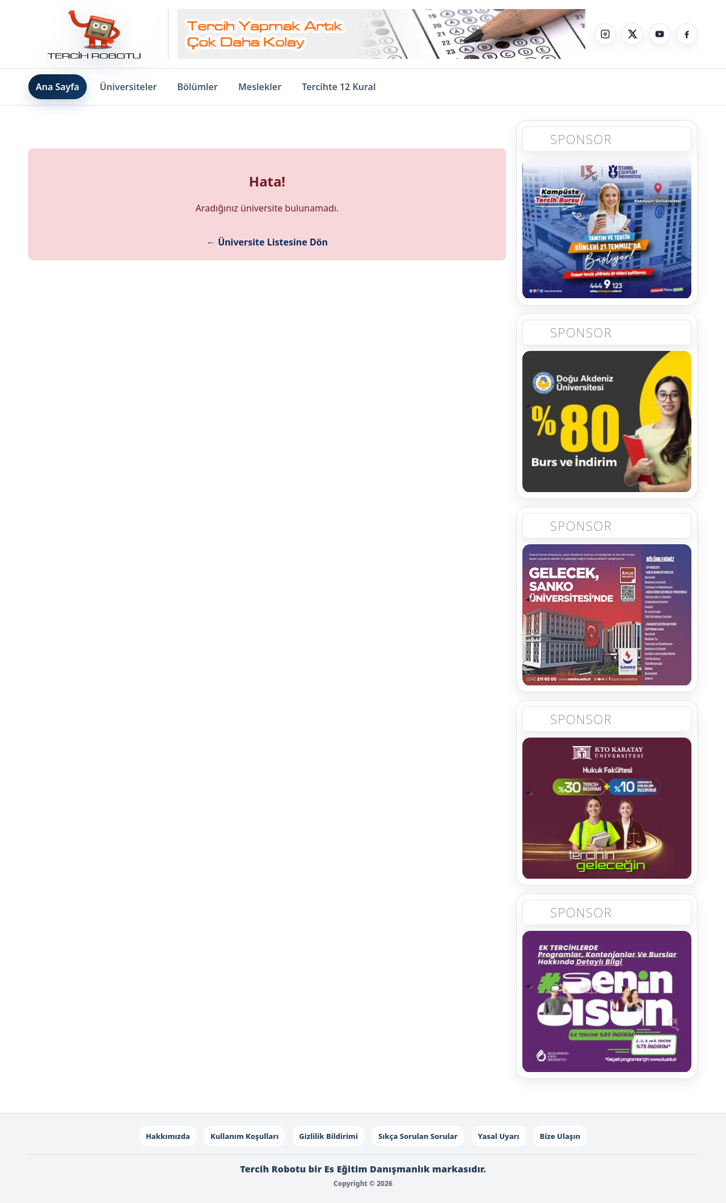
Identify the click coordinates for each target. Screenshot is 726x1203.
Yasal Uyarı (499, 1136)
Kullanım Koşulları (244, 1136)
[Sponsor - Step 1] (381, 34)
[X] (632, 34)
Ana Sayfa (57, 87)
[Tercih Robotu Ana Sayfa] (98, 34)
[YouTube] (659, 34)
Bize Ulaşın (560, 1136)
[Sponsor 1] (606, 228)
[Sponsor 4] (606, 811)
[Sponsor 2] (606, 421)
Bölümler (198, 87)
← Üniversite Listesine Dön (267, 242)
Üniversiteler (128, 87)
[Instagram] (605, 34)
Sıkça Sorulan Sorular (418, 1136)
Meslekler (259, 87)
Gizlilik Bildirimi (328, 1136)
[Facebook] (687, 34)
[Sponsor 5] (606, 1004)
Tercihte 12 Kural (338, 87)
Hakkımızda (168, 1136)
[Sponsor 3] (606, 618)
